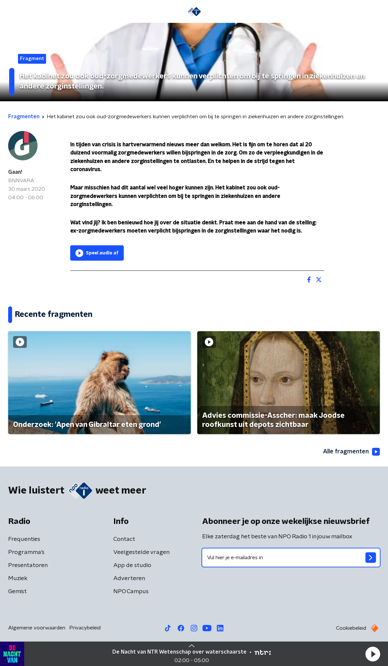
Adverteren (129, 578)
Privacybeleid (85, 627)
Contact (124, 539)
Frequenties (24, 539)
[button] (372, 653)
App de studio (132, 565)
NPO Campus (131, 591)
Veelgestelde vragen (141, 552)
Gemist (17, 591)
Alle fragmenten (351, 452)
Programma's (26, 552)
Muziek (17, 578)
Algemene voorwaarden (36, 627)
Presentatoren (28, 565)
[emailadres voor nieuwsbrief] (291, 557)
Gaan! (15, 172)
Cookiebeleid (351, 628)
